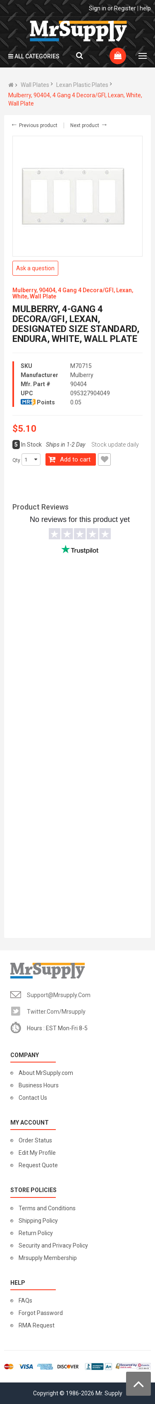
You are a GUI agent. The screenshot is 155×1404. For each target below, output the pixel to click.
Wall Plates (35, 85)
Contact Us (33, 1097)
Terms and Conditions (47, 1208)
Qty (16, 460)
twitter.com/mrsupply (56, 1011)
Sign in (97, 8)
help (145, 8)
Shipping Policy (38, 1220)
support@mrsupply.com (59, 995)
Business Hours (39, 1085)
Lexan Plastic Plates (82, 85)
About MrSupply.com (46, 1073)
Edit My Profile (37, 1152)
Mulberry (81, 375)
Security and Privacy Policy (53, 1245)
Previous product (33, 125)
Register (125, 8)
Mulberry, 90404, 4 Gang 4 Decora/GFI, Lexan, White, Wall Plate (75, 99)
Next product (89, 125)
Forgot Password (41, 1313)
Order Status (35, 1140)
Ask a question (35, 268)
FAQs (25, 1300)
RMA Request (37, 1325)
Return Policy (36, 1233)
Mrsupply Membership (48, 1258)
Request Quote (38, 1165)
